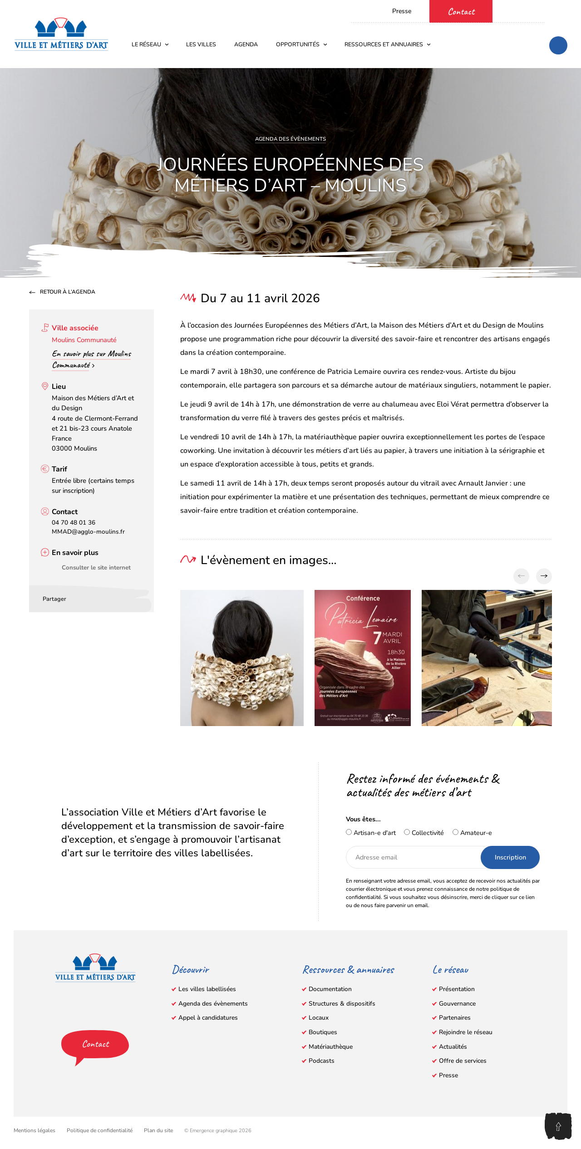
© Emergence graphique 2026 (217, 1130)
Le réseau (150, 44)
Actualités (453, 1046)
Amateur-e (472, 832)
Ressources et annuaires (388, 44)
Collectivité (424, 832)
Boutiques (323, 1032)
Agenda (246, 44)
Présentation (457, 989)
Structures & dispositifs (342, 1003)
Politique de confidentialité (100, 1130)
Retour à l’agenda (67, 292)
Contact (461, 11)
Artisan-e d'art (371, 832)
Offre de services (463, 1060)
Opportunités (301, 44)
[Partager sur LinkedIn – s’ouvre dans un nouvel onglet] (89, 597)
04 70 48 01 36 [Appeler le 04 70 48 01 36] (73, 522)
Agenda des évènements (290, 138)
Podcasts (322, 1060)
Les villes (201, 44)
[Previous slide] (521, 576)
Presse (401, 11)
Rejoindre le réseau (465, 1032)
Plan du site (158, 1130)
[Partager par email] (102, 597)
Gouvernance (457, 1003)
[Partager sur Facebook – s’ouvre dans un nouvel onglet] (75, 597)
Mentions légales (34, 1130)
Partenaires (455, 1017)
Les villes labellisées (207, 989)
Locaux (319, 1017)
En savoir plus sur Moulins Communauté (91, 359)
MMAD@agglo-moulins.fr (88, 531)
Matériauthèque (331, 1046)
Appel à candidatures (208, 1017)
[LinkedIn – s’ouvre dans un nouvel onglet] (562, 10)
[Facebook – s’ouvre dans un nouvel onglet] (515, 10)
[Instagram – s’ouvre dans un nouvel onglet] (546, 10)
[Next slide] (544, 576)
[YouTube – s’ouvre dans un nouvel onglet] (531, 10)
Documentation (330, 989)
